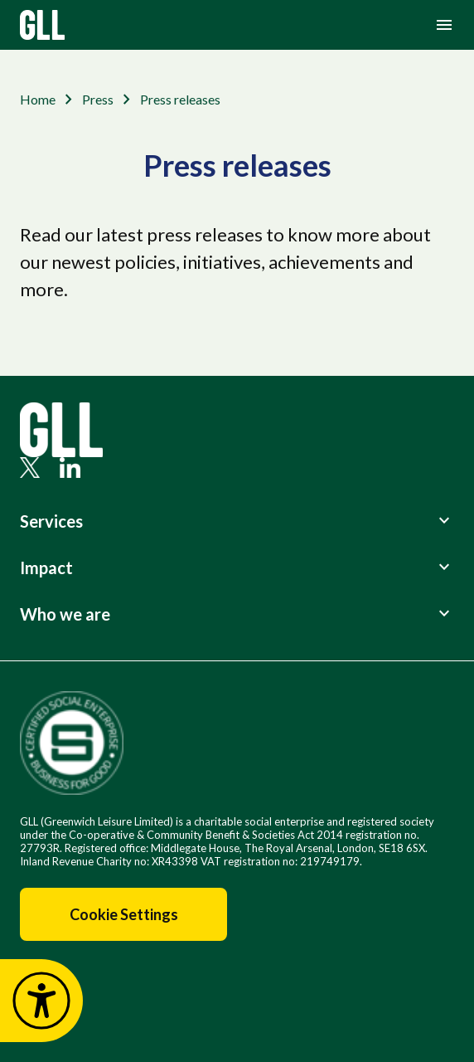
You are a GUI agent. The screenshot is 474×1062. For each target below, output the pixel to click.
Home (38, 99)
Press (98, 99)
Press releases (180, 99)
